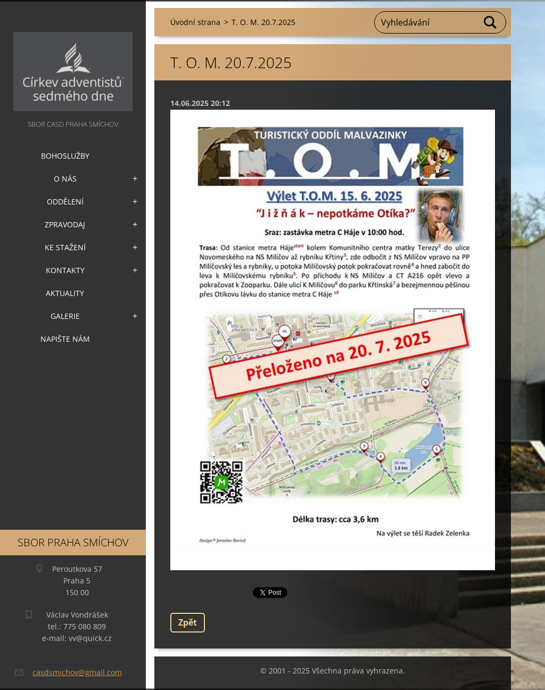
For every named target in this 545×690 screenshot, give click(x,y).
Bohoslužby (65, 156)
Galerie (65, 316)
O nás (65, 179)
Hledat (491, 22)
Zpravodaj (65, 224)
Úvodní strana (195, 22)
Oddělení (65, 201)
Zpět (187, 622)
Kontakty (65, 270)
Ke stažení (65, 247)
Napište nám (65, 339)
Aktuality (65, 293)
